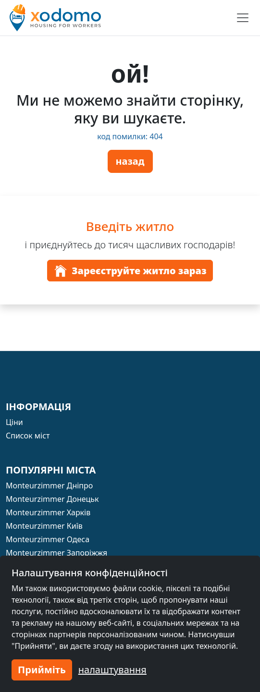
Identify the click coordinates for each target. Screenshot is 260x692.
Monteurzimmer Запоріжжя (56, 552)
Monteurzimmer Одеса (47, 539)
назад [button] (130, 161)
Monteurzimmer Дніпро (49, 485)
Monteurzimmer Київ (44, 526)
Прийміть (42, 669)
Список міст (28, 435)
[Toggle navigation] (242, 17)
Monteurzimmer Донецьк (52, 499)
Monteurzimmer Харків (48, 512)
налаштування (112, 669)
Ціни (14, 422)
